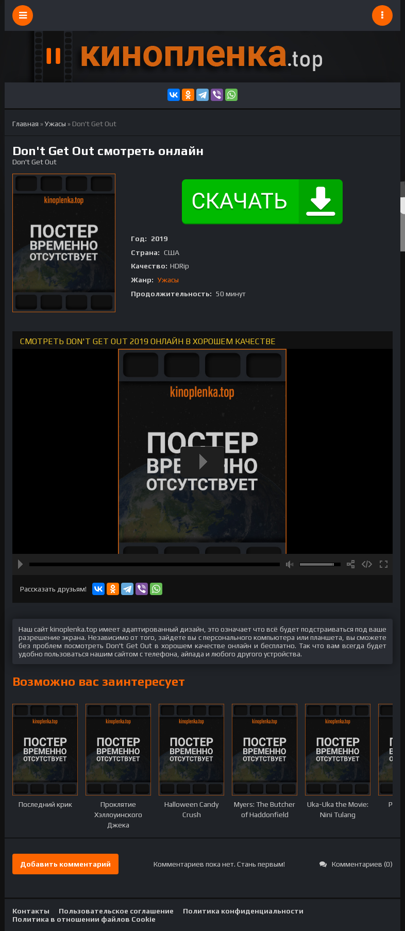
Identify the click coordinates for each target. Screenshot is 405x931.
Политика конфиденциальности (243, 911)
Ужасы (168, 280)
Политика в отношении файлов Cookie (84, 919)
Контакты (30, 911)
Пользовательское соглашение (116, 911)
